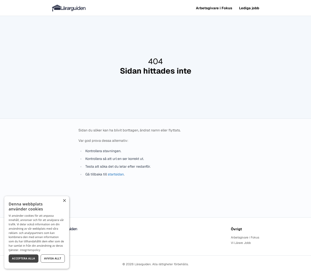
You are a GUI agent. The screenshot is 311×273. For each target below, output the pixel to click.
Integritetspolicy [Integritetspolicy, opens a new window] (30, 250)
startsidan (116, 174)
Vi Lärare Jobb (241, 243)
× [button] (64, 200)
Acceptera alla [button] (23, 258)
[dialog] (36, 232)
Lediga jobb (249, 8)
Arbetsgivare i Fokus (214, 8)
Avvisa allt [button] (52, 258)
